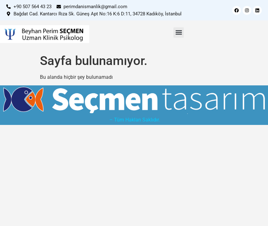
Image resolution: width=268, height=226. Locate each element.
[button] (178, 32)
